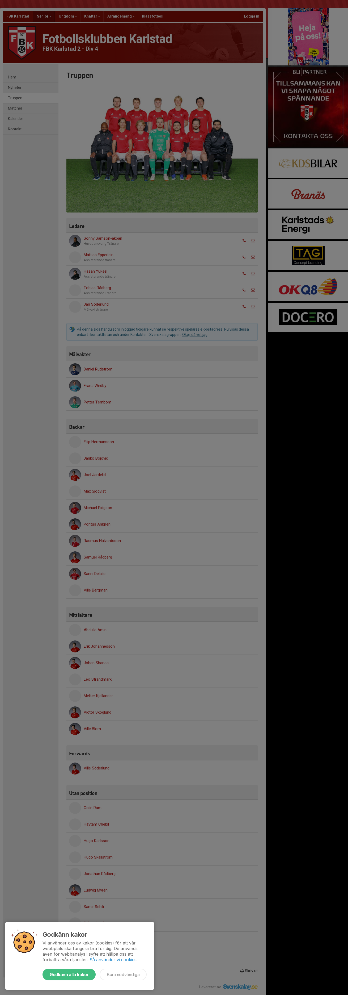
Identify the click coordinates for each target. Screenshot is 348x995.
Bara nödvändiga (123, 974)
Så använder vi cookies (113, 959)
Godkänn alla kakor (69, 974)
